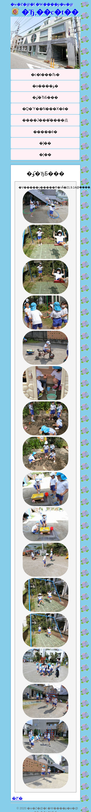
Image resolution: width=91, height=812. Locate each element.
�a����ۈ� (45, 86)
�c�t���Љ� (45, 75)
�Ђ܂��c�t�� (50, 12)
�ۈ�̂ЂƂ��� (45, 97)
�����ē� (45, 132)
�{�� (45, 155)
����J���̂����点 (45, 120)
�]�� (45, 143)
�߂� (17, 798)
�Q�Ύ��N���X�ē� (45, 109)
